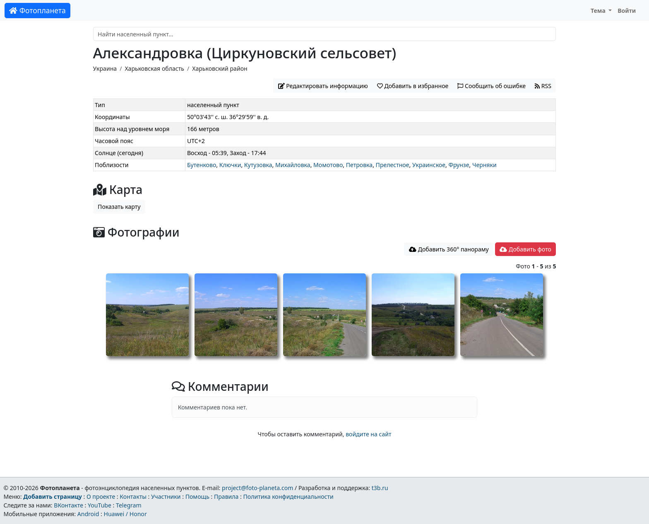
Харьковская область (154, 68)
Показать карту (119, 207)
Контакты (133, 496)
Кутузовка (258, 165)
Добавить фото (525, 249)
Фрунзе (458, 165)
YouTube (99, 505)
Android (88, 514)
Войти (627, 10)
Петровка (359, 165)
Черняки (484, 165)
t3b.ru (380, 488)
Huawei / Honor (125, 514)
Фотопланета (37, 10)
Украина (105, 68)
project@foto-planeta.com (257, 488)
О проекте (101, 496)
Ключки (230, 165)
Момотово (328, 165)
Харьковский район (219, 68)
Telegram (129, 505)
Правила (226, 496)
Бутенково (201, 165)
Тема (599, 10)
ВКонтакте (68, 505)
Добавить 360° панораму (449, 249)
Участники (166, 496)
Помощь (197, 496)
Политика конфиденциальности (288, 496)
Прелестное (392, 165)
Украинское (428, 165)
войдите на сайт (368, 434)
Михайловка (292, 165)
